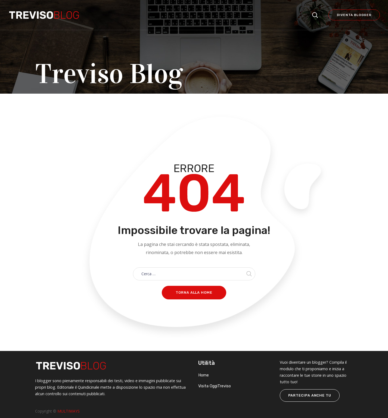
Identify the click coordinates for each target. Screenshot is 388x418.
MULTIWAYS (68, 411)
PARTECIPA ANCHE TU (309, 395)
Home (203, 375)
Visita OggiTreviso (214, 386)
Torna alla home (194, 292)
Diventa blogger (354, 15)
